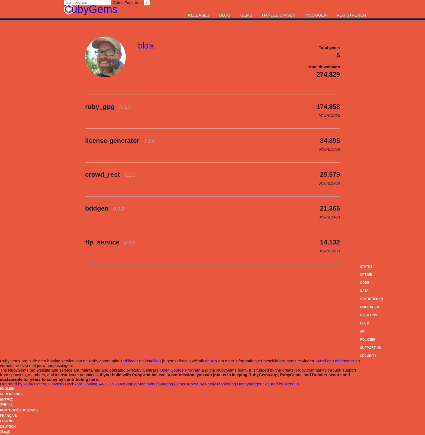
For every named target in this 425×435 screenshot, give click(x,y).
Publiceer (129, 361)
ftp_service (110, 242)
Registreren (351, 15)
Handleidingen (278, 15)
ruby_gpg (107, 106)
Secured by (281, 384)
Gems (246, 15)
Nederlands (11, 394)
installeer (153, 361)
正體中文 (6, 405)
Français (8, 416)
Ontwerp (65, 384)
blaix (146, 45)
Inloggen (316, 15)
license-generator (120, 140)
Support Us (370, 348)
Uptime (366, 274)
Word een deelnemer (335, 361)
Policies (367, 339)
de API (211, 361)
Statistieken (371, 299)
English (7, 389)
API (362, 331)
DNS (123, 384)
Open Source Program (180, 370)
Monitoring (156, 384)
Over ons (368, 315)
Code (364, 283)
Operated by (24, 384)
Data (364, 291)
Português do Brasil (19, 410)
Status (366, 267)
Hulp (364, 323)
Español (7, 421)
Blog (225, 15)
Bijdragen (369, 307)
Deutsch (8, 426)
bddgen (104, 208)
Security (368, 356)
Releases (198, 15)
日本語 (5, 432)
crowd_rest (110, 174)
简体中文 (6, 399)
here (93, 379)
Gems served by (195, 384)
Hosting (95, 384)
